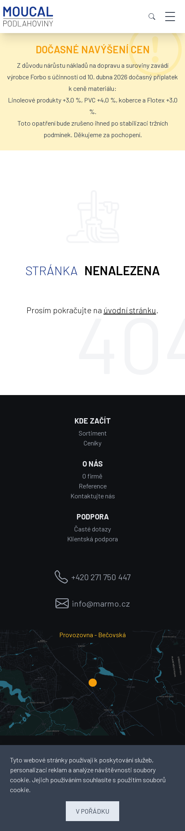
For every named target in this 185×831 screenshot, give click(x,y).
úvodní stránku (129, 310)
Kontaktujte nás (92, 496)
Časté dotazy (92, 529)
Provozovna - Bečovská (92, 634)
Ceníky (92, 443)
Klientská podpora (92, 539)
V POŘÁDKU (92, 811)
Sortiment (93, 433)
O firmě (92, 476)
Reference (93, 486)
